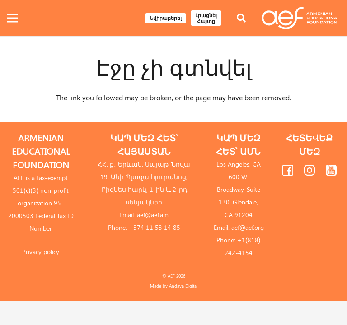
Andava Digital (183, 286)
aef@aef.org (247, 227)
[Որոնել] (241, 18)
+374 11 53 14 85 (154, 227)
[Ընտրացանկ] (12, 18)
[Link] (301, 18)
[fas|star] (288, 172)
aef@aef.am (153, 214)
